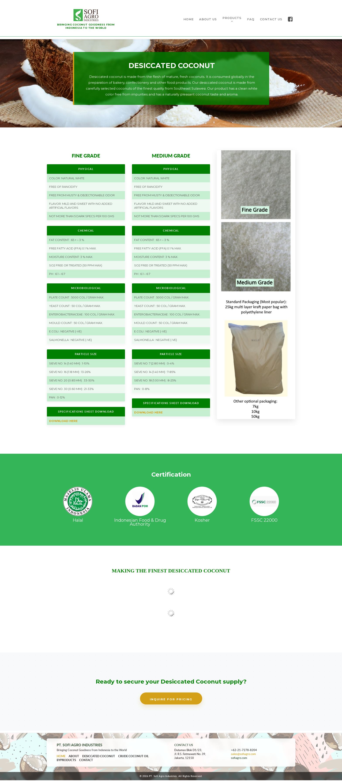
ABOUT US (208, 20)
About (74, 758)
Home (61, 758)
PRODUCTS (231, 20)
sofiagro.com (239, 760)
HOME (188, 20)
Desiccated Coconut (98, 758)
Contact (86, 762)
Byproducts (66, 762)
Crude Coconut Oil (133, 758)
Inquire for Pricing (171, 701)
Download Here (63, 423)
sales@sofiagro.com (243, 756)
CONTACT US (271, 20)
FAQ (250, 20)
